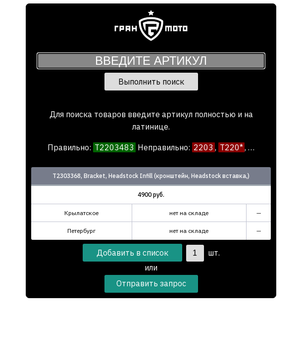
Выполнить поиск (151, 82)
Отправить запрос (151, 283)
